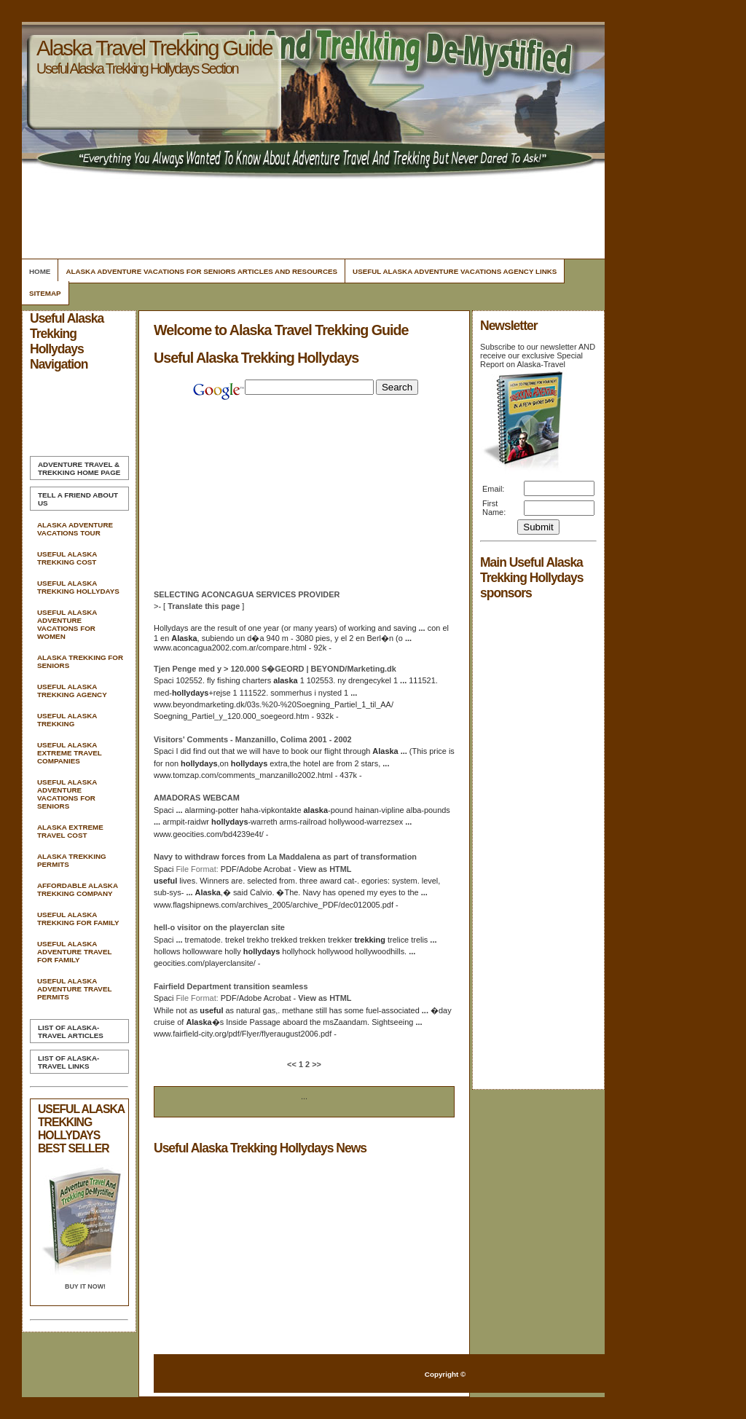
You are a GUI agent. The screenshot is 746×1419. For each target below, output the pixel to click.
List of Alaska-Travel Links (68, 1062)
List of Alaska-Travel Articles (70, 1031)
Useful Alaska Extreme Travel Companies (69, 753)
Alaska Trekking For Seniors (80, 661)
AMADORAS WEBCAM (197, 797)
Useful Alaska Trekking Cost (67, 558)
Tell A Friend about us (78, 499)
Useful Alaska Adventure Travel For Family (74, 952)
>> (315, 1064)
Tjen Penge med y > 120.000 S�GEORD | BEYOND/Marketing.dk (275, 668)
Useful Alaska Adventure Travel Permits (74, 989)
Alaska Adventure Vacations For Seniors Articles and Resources (201, 271)
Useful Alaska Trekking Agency (72, 691)
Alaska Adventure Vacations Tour (75, 529)
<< (293, 1064)
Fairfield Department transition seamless (231, 986)
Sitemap (45, 293)
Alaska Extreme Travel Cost (70, 831)
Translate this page (204, 606)
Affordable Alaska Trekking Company (77, 889)
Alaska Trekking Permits (71, 860)
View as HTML (324, 869)
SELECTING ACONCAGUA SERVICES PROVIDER (246, 594)
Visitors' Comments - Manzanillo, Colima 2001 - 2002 (253, 739)
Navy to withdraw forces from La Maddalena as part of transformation (285, 856)
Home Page (79, 468)
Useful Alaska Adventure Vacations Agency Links (455, 271)
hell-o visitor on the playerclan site (219, 927)
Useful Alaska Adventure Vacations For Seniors (67, 794)
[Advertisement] (311, 215)
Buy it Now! (85, 1286)
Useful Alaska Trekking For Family (78, 919)
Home (39, 271)
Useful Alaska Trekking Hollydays (78, 587)
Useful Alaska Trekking (67, 720)
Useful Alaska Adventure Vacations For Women (67, 624)
